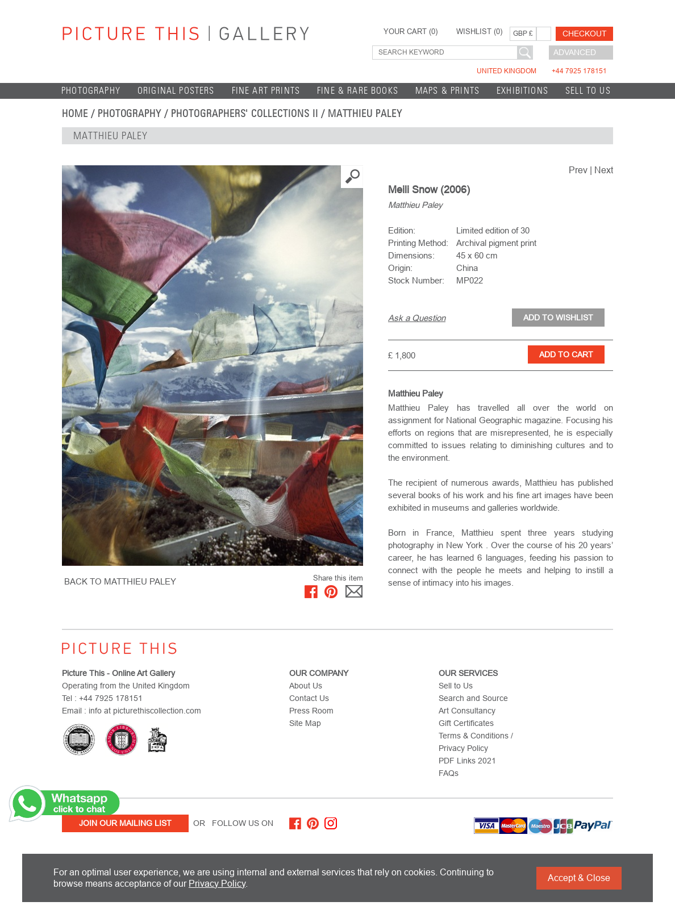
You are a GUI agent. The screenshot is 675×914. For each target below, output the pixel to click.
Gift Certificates (466, 723)
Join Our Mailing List (125, 823)
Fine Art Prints (266, 90)
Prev (578, 170)
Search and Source (473, 698)
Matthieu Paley (365, 113)
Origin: (400, 268)
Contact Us (309, 698)
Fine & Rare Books (357, 90)
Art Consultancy (467, 710)
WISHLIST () (479, 32)
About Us (305, 685)
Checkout (584, 33)
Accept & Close (579, 878)
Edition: (401, 230)
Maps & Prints (447, 90)
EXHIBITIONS (522, 90)
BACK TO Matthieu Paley (120, 581)
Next (603, 170)
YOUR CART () (411, 32)
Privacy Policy (217, 883)
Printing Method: (418, 243)
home (75, 113)
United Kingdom (542, 71)
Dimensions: (411, 255)
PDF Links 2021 (467, 760)
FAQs (449, 773)
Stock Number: (416, 280)
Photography (90, 90)
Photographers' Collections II (244, 113)
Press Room (311, 710)
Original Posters (176, 90)
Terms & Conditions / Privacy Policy (476, 742)
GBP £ (523, 33)
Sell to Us (588, 90)
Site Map (305, 723)
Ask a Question (416, 318)
